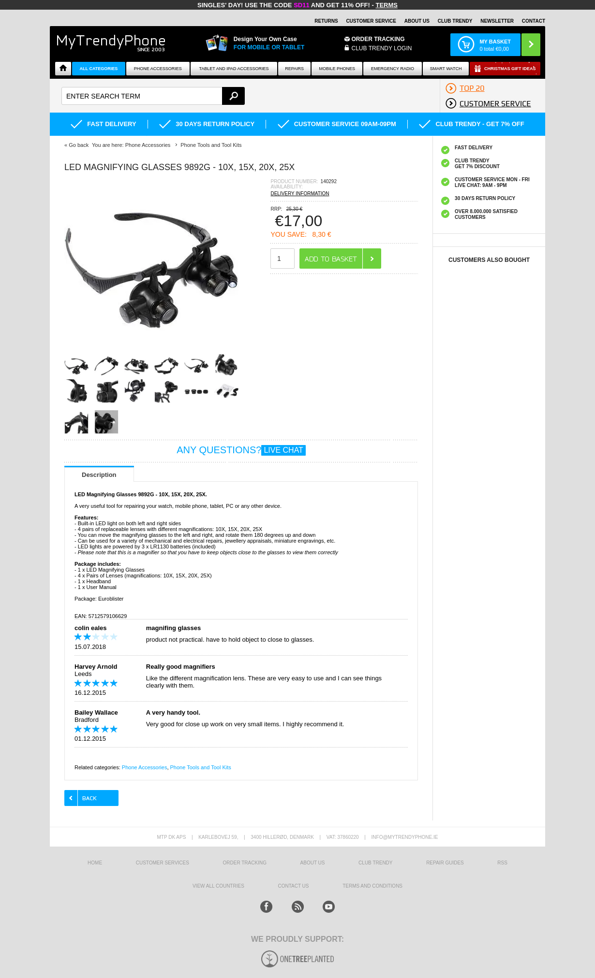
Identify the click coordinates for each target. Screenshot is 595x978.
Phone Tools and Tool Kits (200, 767)
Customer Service (371, 21)
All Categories (99, 68)
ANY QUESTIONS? (241, 450)
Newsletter (497, 21)
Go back (79, 145)
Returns (326, 21)
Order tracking (245, 862)
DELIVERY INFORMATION (299, 193)
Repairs (294, 68)
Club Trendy (455, 21)
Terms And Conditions (372, 886)
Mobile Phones (337, 68)
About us (312, 862)
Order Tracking (378, 39)
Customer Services (162, 862)
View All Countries (218, 886)
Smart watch (446, 68)
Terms (386, 5)
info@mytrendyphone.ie (405, 837)
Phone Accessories (158, 68)
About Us (417, 21)
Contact (533, 21)
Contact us (293, 886)
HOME (95, 862)
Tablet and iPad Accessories (233, 68)
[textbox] (153, 96)
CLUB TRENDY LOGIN (382, 48)
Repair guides (445, 862)
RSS (502, 862)
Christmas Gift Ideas (510, 68)
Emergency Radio (392, 68)
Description (99, 474)
